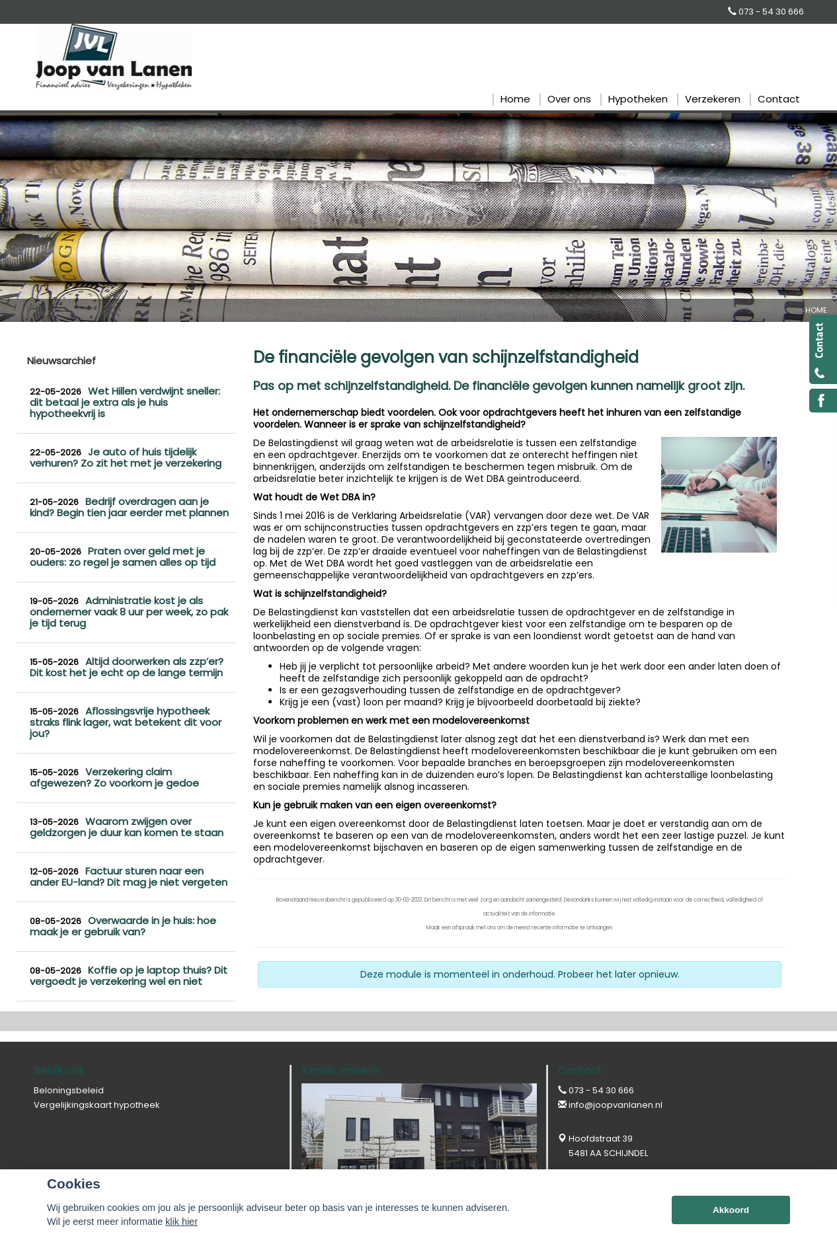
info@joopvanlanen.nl (615, 1105)
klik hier (181, 1221)
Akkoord (731, 1210)
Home (816, 310)
